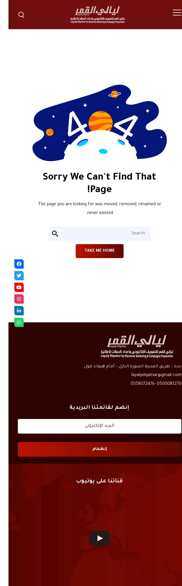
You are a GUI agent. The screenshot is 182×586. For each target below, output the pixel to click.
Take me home (91, 251)
